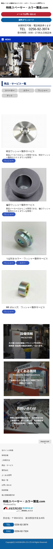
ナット (10, 95)
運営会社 (5, 470)
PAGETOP (45, 441)
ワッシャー (43, 90)
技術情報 (5, 490)
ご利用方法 (6, 460)
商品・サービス (7, 465)
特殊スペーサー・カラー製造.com (27, 7)
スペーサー (10, 90)
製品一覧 (5, 480)
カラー (26, 90)
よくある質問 (7, 475)
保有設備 (5, 455)
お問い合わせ (7, 485)
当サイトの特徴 (7, 450)
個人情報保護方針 (8, 495)
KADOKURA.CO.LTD (24, 542)
